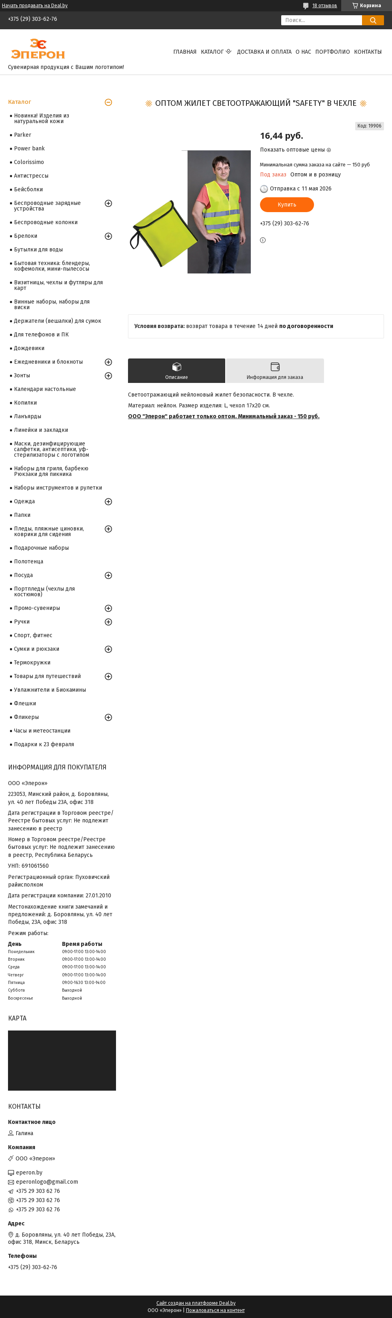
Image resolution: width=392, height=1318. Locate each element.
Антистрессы (31, 175)
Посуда (23, 575)
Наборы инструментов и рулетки (58, 487)
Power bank (29, 148)
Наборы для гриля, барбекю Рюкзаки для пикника (51, 471)
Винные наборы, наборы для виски (52, 304)
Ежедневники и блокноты (48, 361)
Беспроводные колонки (46, 222)
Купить (287, 204)
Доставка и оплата (264, 52)
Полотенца (28, 561)
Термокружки (32, 662)
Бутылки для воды (38, 249)
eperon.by (29, 1172)
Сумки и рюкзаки (36, 649)
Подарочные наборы (41, 548)
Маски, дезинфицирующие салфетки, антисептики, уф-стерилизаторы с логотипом (51, 449)
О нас (303, 52)
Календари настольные (45, 389)
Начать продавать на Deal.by (35, 5)
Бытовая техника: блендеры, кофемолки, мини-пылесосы (52, 266)
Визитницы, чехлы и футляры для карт (58, 285)
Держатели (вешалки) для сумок (57, 321)
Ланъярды (27, 416)
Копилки (25, 402)
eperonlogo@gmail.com (47, 1181)
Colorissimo (29, 162)
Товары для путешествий (47, 676)
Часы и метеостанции (42, 730)
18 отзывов (324, 5)
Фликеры (26, 717)
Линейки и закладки (41, 430)
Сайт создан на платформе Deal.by (196, 1303)
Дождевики (29, 348)
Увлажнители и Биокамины (50, 689)
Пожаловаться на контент (215, 1310)
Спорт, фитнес (33, 635)
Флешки (25, 703)
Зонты (22, 375)
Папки (22, 515)
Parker (22, 135)
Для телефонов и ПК (41, 334)
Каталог (212, 52)
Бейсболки (28, 189)
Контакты (368, 52)
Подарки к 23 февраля (44, 744)
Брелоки (25, 236)
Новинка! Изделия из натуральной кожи (41, 118)
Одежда (24, 501)
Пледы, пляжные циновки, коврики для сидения (49, 531)
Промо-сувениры (37, 608)
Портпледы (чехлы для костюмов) (44, 591)
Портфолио (332, 52)
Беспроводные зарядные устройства (47, 206)
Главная (185, 52)
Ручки (22, 621)
